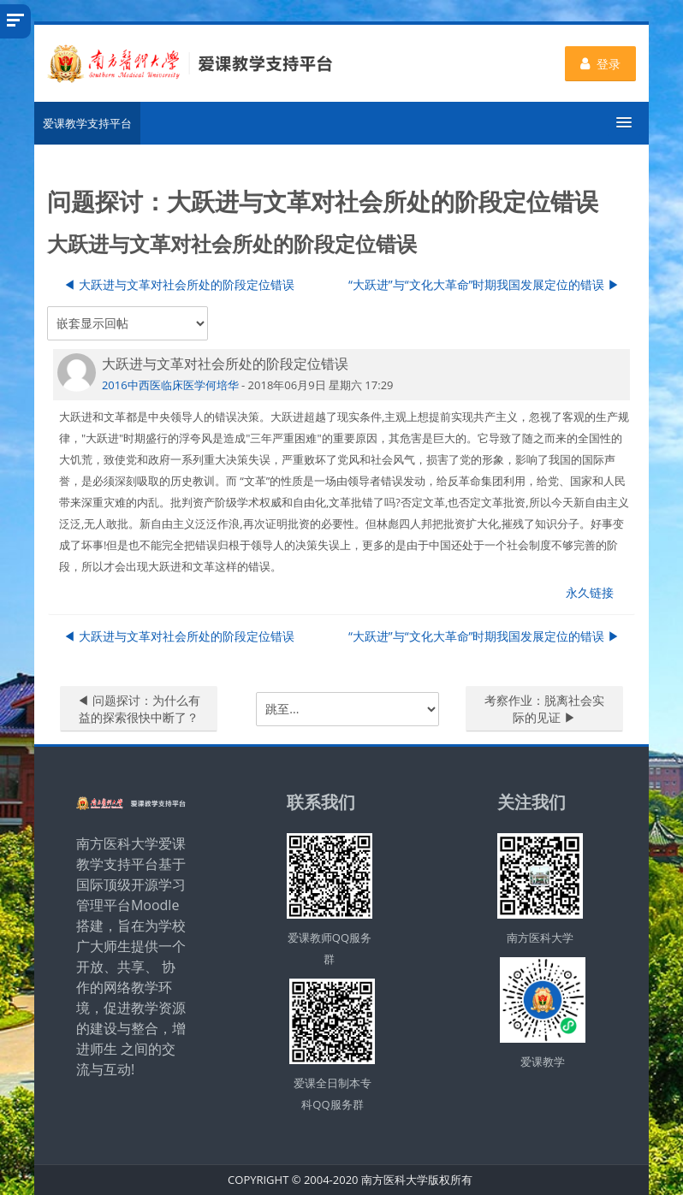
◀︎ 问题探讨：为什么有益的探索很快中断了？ (138, 708)
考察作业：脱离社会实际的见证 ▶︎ (544, 708)
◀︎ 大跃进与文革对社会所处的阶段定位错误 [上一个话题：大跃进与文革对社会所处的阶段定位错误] (178, 284)
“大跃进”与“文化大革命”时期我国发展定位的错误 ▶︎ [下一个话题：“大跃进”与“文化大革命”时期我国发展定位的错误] (484, 284)
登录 (600, 64)
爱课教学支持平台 (87, 123)
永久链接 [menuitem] (590, 592)
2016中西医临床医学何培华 (170, 385)
